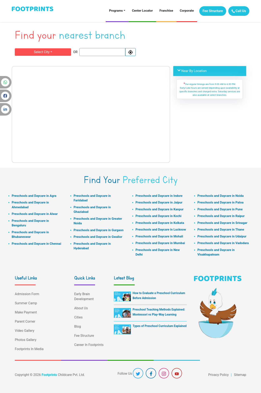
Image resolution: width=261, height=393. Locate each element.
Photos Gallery (25, 340)
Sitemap (240, 375)
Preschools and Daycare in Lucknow (161, 229)
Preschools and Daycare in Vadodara (223, 243)
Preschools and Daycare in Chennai (36, 244)
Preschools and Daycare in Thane (220, 229)
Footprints (49, 375)
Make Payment (26, 312)
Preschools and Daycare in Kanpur (160, 209)
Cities (78, 317)
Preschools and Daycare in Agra (34, 196)
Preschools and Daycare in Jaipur (159, 202)
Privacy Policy (218, 375)
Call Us (239, 11)
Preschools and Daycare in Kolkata (160, 223)
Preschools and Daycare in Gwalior (98, 237)
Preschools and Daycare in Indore (159, 196)
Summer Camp (26, 303)
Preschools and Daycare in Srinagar (222, 223)
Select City (41, 52)
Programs (116, 10)
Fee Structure (213, 11)
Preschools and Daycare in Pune (220, 209)
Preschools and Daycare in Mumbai (160, 243)
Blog (77, 326)
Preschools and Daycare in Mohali (159, 236)
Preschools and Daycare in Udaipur (221, 236)
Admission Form (27, 294)
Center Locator (142, 10)
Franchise (166, 10)
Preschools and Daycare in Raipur (221, 216)
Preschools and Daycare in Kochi (158, 216)
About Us (81, 308)
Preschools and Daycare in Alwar (35, 214)
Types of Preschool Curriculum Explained (160, 326)
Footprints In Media (29, 349)
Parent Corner (25, 321)
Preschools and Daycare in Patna (220, 202)
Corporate (187, 10)
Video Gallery (24, 331)
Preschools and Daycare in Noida (220, 196)
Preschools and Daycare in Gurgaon (99, 230)
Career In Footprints (89, 345)
